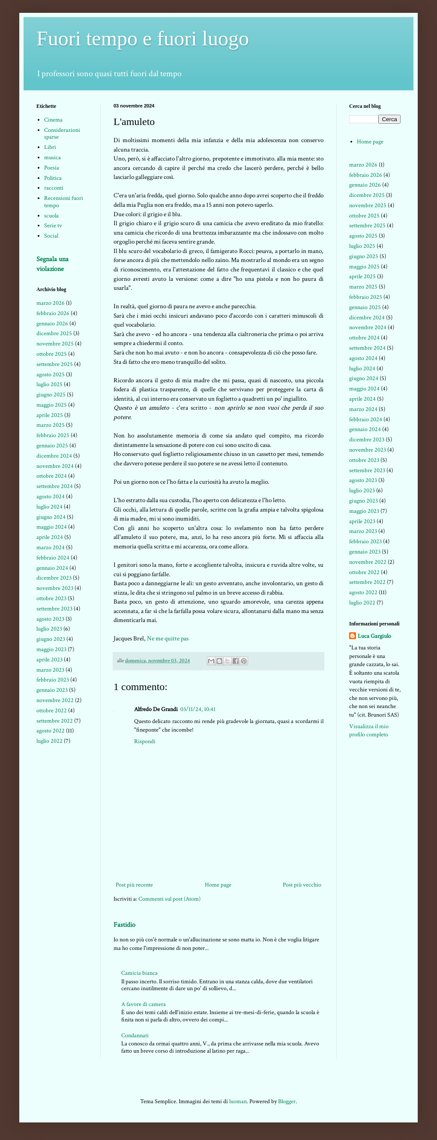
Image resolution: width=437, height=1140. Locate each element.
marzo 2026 (50, 303)
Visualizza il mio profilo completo (369, 731)
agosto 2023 (50, 619)
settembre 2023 (54, 609)
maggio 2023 (51, 649)
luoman (238, 1101)
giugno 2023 (50, 639)
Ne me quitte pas (168, 638)
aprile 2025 (49, 415)
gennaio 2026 (52, 323)
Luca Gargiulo (374, 636)
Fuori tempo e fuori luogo (142, 38)
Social (51, 236)
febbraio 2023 (52, 680)
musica (52, 157)
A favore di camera (143, 1004)
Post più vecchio (302, 885)
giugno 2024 (51, 517)
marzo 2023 (50, 670)
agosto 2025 (50, 374)
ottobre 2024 (51, 476)
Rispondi (145, 741)
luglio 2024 (49, 507)
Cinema (53, 120)
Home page (218, 885)
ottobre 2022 (51, 710)
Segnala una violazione (52, 264)
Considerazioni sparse (62, 133)
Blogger (287, 1101)
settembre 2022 (54, 721)
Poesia (51, 168)
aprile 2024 (49, 537)
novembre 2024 (55, 466)
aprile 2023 (49, 660)
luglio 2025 (49, 384)
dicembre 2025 (54, 333)
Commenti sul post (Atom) (169, 899)
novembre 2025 (55, 344)
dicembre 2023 (54, 578)
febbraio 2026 (52, 313)
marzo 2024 (50, 547)
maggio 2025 (51, 405)
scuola (51, 216)
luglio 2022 (49, 741)
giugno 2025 (51, 395)
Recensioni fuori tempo (63, 201)
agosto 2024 (50, 496)
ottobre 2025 (51, 354)
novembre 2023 (54, 588)
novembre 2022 (55, 700)
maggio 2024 (51, 527)
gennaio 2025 (52, 445)
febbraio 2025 (52, 435)
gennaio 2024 (52, 568)
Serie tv (53, 225)
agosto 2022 (50, 731)
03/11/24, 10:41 (198, 709)
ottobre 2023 (51, 598)
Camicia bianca (139, 973)
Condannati (135, 1035)
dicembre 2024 (54, 456)
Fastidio (124, 924)
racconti (53, 188)
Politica (53, 178)
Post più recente (134, 885)
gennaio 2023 (52, 690)
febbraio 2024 (52, 558)
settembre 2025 (54, 364)
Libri (50, 147)
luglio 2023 (49, 629)
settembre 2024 (54, 486)
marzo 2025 (50, 425)
